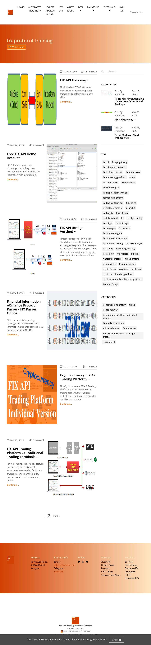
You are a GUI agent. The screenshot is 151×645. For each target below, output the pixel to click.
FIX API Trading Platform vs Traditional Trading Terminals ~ (25, 453)
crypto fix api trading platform (118, 274)
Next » (57, 516)
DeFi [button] (80, 7)
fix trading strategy (125, 248)
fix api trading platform (114, 177)
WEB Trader (17, 47)
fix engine (131, 202)
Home (21, 7)
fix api (106, 162)
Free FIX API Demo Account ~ (21, 156)
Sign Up (122, 9)
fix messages (109, 228)
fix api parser (109, 263)
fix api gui (108, 223)
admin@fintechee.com (64, 566)
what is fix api (129, 182)
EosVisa (129, 562)
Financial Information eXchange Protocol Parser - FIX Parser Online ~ (24, 307)
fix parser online (127, 263)
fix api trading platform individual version (120, 316)
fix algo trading (134, 218)
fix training (108, 253)
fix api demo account (113, 323)
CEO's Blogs (107, 572)
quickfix (135, 253)
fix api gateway (119, 162)
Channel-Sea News (110, 576)
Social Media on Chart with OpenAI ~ (127, 136)
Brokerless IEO (132, 579)
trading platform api (113, 202)
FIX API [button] (61, 9)
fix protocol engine (112, 233)
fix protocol (125, 228)
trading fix (108, 213)
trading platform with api (115, 192)
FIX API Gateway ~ (74, 80)
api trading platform (113, 197)
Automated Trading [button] (35, 9)
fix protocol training (113, 243)
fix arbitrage (122, 223)
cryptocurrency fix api (130, 268)
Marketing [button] (93, 7)
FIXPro (128, 576)
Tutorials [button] (109, 7)
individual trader (111, 328)
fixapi (132, 177)
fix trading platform (112, 172)
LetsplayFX (130, 572)
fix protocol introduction (115, 238)
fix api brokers (133, 172)
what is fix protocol (112, 258)
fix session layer (134, 243)
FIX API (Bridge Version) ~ (71, 229)
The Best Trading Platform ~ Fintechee (75, 626)
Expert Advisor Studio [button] (50, 10)
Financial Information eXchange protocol (119, 335)
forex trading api (111, 187)
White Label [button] (70, 9)
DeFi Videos (131, 566)
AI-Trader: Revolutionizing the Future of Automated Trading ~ (129, 101)
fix (122, 218)
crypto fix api (109, 268)
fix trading (108, 248)
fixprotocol (122, 253)
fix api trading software (114, 167)
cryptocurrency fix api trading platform (122, 279)
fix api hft (130, 207)
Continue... (66, 101)
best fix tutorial (110, 218)
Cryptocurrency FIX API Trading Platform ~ (78, 377)
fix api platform (110, 182)
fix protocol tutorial (112, 207)
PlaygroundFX (131, 569)
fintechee (58, 572)
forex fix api (122, 213)
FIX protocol (109, 341)
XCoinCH (105, 562)
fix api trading (132, 258)
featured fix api (110, 284)
